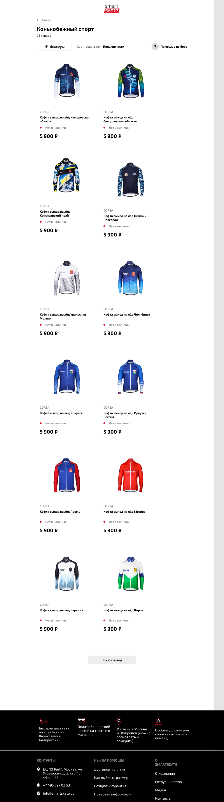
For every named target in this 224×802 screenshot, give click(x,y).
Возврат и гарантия (110, 786)
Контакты (163, 798)
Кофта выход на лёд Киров (123, 610)
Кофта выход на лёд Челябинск (126, 314)
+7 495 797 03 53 (56, 785)
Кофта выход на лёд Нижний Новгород (125, 218)
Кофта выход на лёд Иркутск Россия (124, 415)
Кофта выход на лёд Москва (124, 511)
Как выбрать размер (111, 777)
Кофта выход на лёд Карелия (61, 610)
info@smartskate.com (60, 793)
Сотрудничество (168, 781)
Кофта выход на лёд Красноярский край (55, 213)
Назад (46, 20)
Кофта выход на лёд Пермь (60, 511)
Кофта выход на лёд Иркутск (61, 413)
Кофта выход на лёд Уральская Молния (63, 316)
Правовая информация (113, 794)
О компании (165, 773)
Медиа (160, 790)
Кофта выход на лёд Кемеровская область (65, 119)
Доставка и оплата (109, 769)
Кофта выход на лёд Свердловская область (120, 119)
